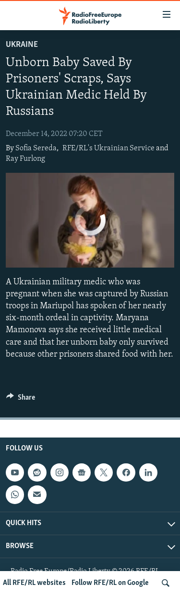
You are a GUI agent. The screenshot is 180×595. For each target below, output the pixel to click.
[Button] (20, 400)
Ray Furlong (25, 159)
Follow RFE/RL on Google (110, 583)
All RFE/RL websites (34, 583)
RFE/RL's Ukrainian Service (108, 148)
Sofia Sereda (36, 148)
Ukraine (22, 44)
